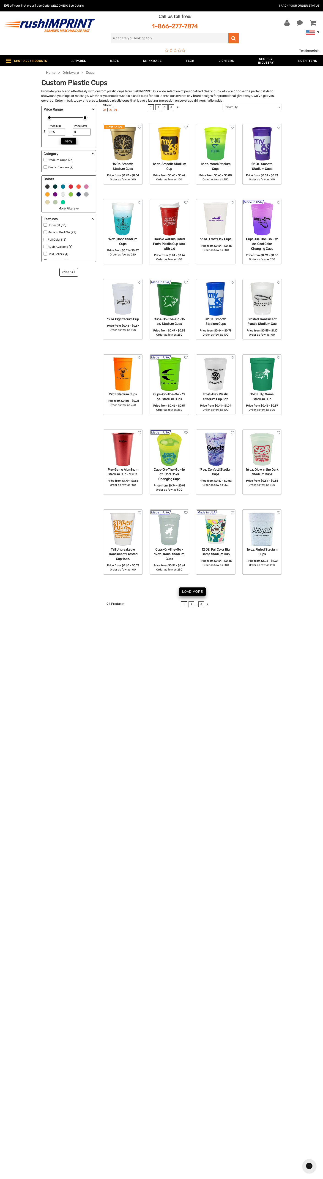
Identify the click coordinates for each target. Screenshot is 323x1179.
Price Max (80, 126)
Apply (69, 141)
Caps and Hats (97, 1120)
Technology (95, 1085)
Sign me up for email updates (272, 1069)
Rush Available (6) (60, 246)
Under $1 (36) (57, 225)
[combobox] (252, 107)
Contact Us (18, 1057)
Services (171, 1071)
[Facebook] (247, 1098)
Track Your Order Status (299, 5)
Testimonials (309, 51)
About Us (172, 1057)
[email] (274, 1059)
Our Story (172, 1064)
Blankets (93, 1113)
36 (105, 109)
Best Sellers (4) (58, 254)
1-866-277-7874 (175, 26)
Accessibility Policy (180, 1106)
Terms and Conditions (182, 1092)
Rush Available (208, 853)
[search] (170, 38)
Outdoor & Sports (100, 1092)
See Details (76, 5)
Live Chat (18, 1064)
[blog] (261, 1098)
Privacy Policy (176, 1099)
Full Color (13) (57, 239)
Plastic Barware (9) (60, 167)
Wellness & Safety (100, 1099)
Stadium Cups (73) (60, 160)
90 (110, 109)
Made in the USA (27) (62, 232)
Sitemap (171, 1113)
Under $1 (93, 1127)
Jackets (92, 1064)
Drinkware (94, 1078)
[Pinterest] (268, 1098)
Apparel (92, 1057)
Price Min (55, 126)
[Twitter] (254, 1098)
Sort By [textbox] (232, 107)
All (116, 109)
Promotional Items (101, 1106)
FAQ (168, 1078)
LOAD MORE (192, 591)
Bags (90, 1071)
